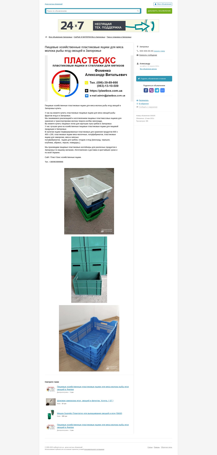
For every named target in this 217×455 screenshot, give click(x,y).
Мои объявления (162, 4)
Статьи (150, 447)
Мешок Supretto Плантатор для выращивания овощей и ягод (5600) (89, 413)
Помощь (157, 447)
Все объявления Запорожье (60, 37)
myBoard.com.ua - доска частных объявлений (67, 447)
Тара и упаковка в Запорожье (119, 37)
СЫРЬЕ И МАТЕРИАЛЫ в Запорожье (89, 37)
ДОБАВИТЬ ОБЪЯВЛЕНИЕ (159, 11)
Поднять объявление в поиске (152, 79)
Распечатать (143, 100)
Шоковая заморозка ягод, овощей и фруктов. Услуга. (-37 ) (85, 400)
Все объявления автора (148, 69)
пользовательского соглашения (94, 449)
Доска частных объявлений (53, 4)
